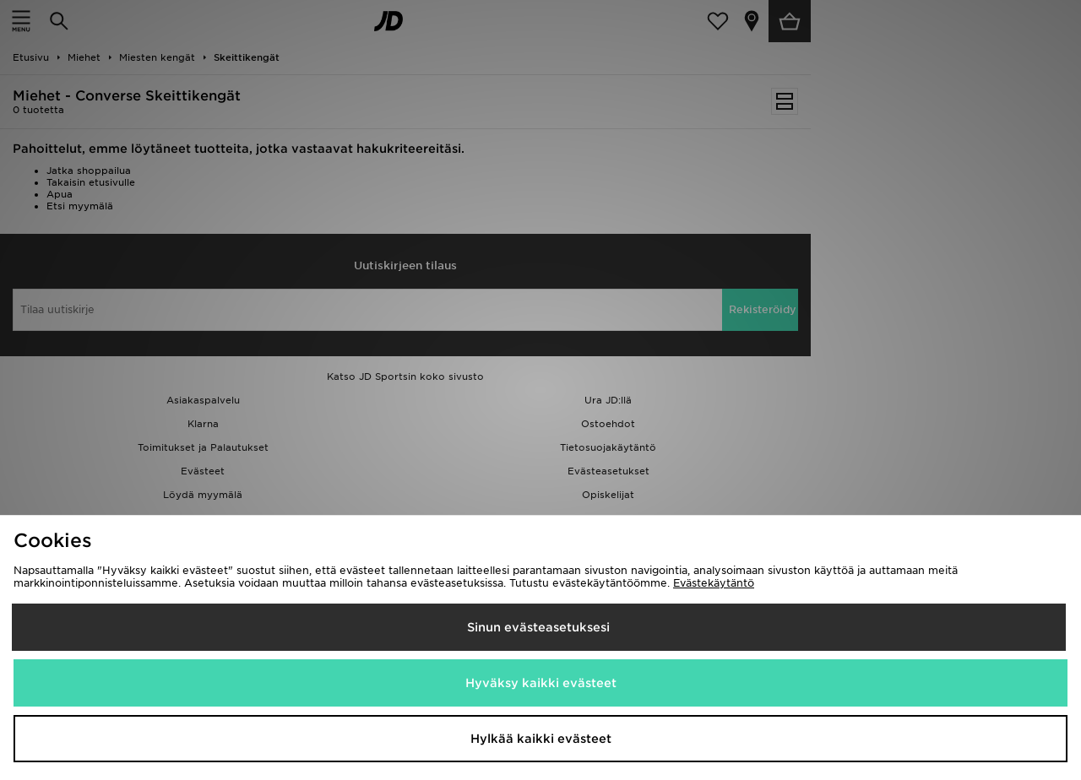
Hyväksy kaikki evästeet (541, 683)
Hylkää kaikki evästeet (540, 738)
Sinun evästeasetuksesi (538, 627)
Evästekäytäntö (713, 583)
